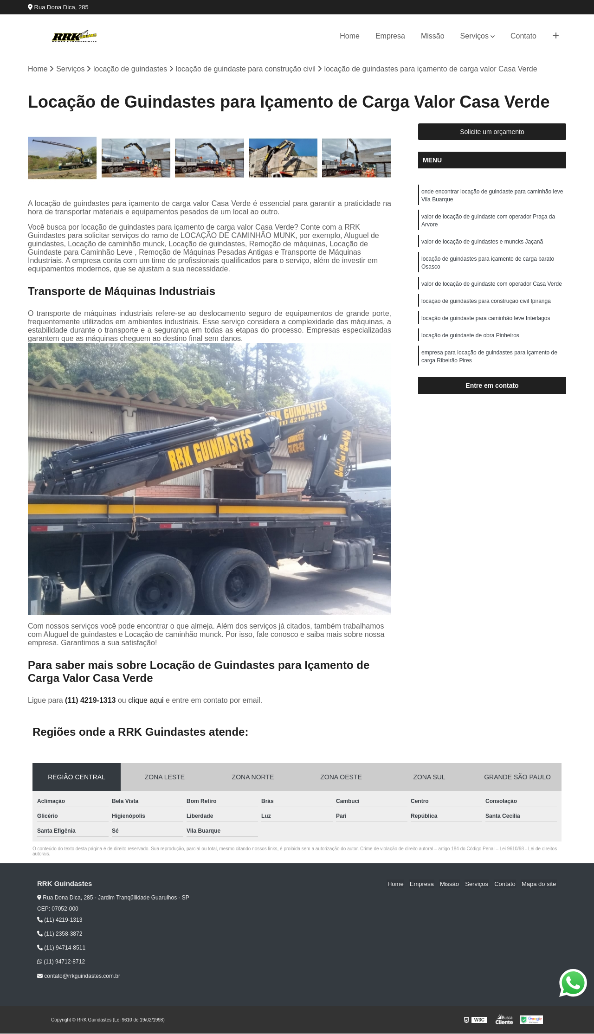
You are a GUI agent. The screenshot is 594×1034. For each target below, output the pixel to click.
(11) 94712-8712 (61, 962)
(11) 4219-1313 (91, 701)
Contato (523, 36)
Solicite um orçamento (492, 132)
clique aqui (146, 701)
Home (350, 36)
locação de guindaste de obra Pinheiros (470, 340)
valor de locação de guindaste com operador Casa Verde (491, 287)
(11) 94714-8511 (61, 948)
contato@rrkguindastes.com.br (78, 976)
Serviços (474, 36)
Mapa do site (539, 884)
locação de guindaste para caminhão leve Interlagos (485, 323)
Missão (433, 36)
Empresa (390, 36)
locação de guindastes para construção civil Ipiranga (486, 305)
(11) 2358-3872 (59, 934)
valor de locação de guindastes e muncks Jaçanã (482, 244)
